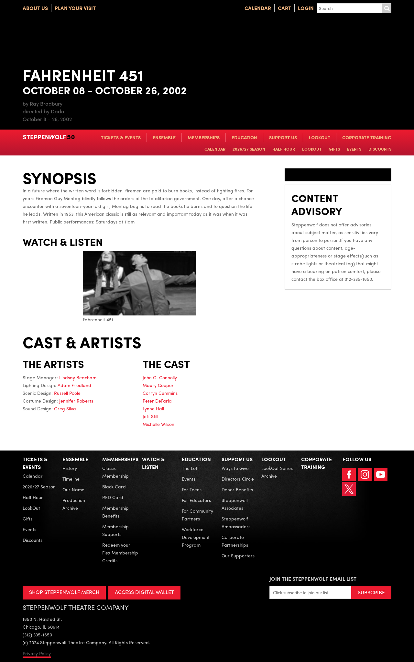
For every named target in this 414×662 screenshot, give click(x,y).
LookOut (319, 137)
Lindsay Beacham (77, 377)
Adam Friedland (74, 385)
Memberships (204, 137)
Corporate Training (366, 137)
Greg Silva (65, 408)
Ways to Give (235, 468)
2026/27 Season (249, 149)
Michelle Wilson (158, 424)
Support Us (283, 137)
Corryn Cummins (160, 393)
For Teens (192, 489)
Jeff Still (150, 416)
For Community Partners (197, 515)
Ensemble (164, 137)
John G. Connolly (160, 377)
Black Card (114, 486)
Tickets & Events (121, 137)
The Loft (190, 468)
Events (354, 149)
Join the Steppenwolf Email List (312, 578)
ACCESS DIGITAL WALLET (144, 592)
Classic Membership (115, 472)
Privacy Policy (37, 653)
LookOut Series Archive (277, 472)
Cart (284, 8)
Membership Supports (115, 530)
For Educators (196, 500)
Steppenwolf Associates (235, 504)
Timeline (71, 478)
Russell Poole (67, 393)
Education (244, 137)
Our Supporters (238, 555)
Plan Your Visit (75, 8)
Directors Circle (238, 478)
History (69, 468)
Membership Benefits (115, 512)
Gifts (334, 149)
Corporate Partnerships (235, 541)
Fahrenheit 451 (139, 286)
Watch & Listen (153, 463)
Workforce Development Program (196, 537)
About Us (35, 8)
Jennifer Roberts (76, 400)
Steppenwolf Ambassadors (236, 522)
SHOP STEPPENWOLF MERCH (64, 592)
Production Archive (73, 504)
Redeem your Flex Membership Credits (120, 553)
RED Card (112, 497)
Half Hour (283, 149)
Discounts (379, 149)
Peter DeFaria (157, 400)
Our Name (73, 489)
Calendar (258, 8)
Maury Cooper (158, 385)
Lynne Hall (153, 408)
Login (306, 8)
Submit (386, 8)
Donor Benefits (237, 489)
